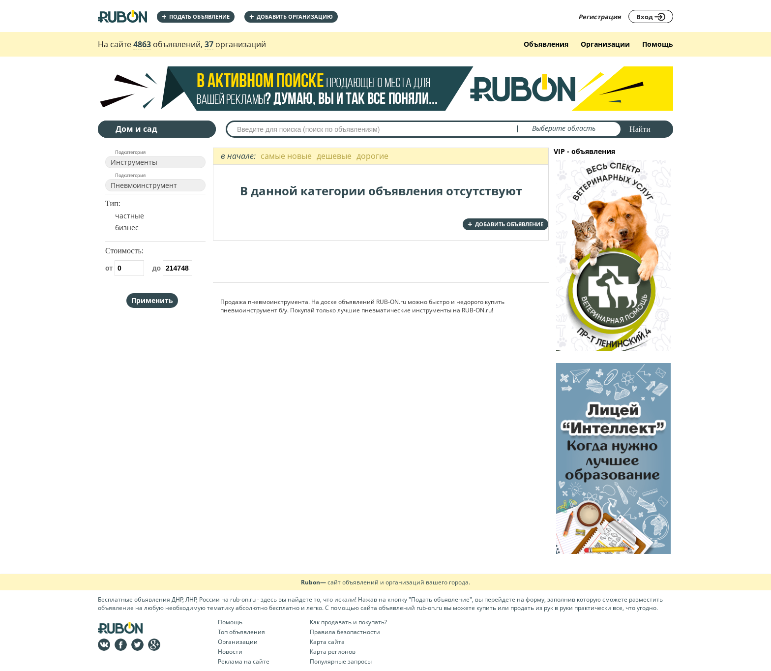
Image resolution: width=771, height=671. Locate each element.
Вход (650, 16)
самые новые (286, 156)
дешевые (334, 156)
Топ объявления (241, 632)
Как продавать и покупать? (348, 622)
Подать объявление (196, 16)
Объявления (546, 44)
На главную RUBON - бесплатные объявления (122, 16)
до (172, 268)
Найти (640, 129)
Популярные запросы (341, 661)
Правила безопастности (345, 632)
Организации (605, 44)
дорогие (372, 156)
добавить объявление (505, 224)
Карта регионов (333, 651)
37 (209, 44)
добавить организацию (291, 16)
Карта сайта (327, 642)
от (124, 268)
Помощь (657, 44)
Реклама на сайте (243, 661)
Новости (230, 651)
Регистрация (599, 16)
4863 (142, 44)
